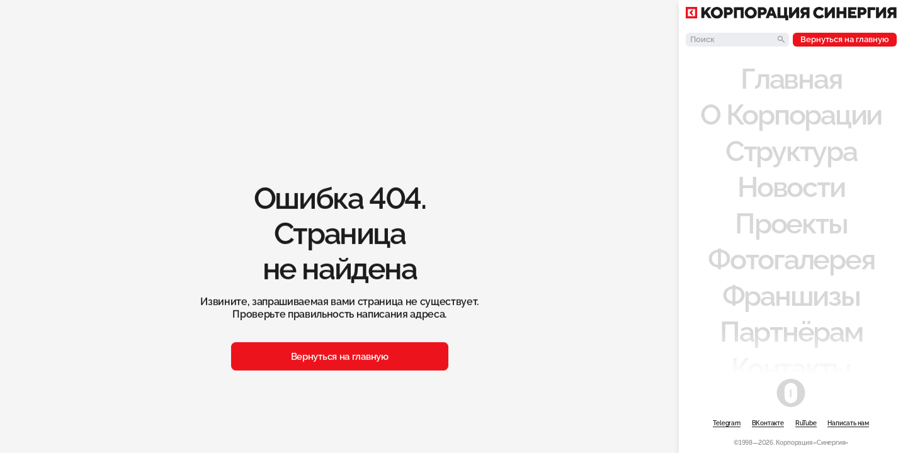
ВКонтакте (768, 423)
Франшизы (791, 295)
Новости (790, 187)
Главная (791, 78)
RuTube (806, 423)
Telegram (726, 423)
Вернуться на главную (844, 39)
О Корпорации (791, 114)
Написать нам (848, 423)
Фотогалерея (791, 259)
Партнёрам (791, 331)
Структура (791, 151)
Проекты (791, 223)
